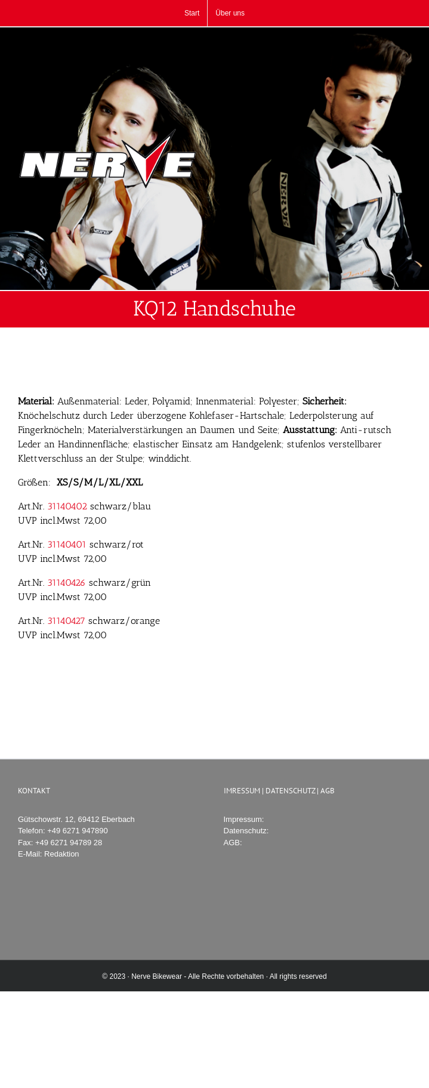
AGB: (233, 842)
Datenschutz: (246, 830)
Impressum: (244, 819)
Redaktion (61, 853)
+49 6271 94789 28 (68, 842)
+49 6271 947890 (77, 830)
